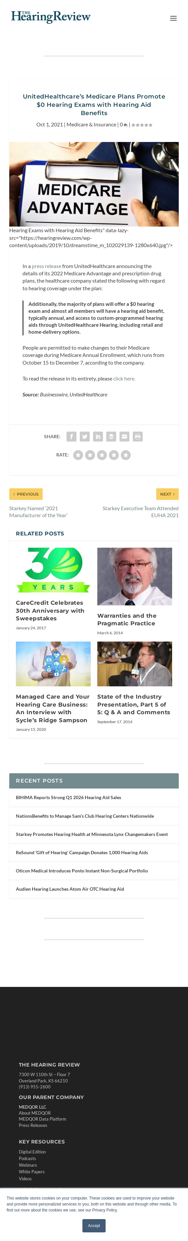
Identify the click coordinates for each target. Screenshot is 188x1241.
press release (46, 266)
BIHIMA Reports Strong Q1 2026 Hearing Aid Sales (68, 797)
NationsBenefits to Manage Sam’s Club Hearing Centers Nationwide (85, 816)
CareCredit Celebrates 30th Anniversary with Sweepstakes (50, 610)
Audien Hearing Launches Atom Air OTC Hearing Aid (70, 889)
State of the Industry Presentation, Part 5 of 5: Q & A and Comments (133, 704)
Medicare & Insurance (91, 124)
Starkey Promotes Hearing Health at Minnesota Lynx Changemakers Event (92, 834)
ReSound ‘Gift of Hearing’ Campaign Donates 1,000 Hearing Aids (82, 852)
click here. (124, 378)
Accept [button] (94, 1225)
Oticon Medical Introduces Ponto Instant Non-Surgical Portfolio (82, 870)
